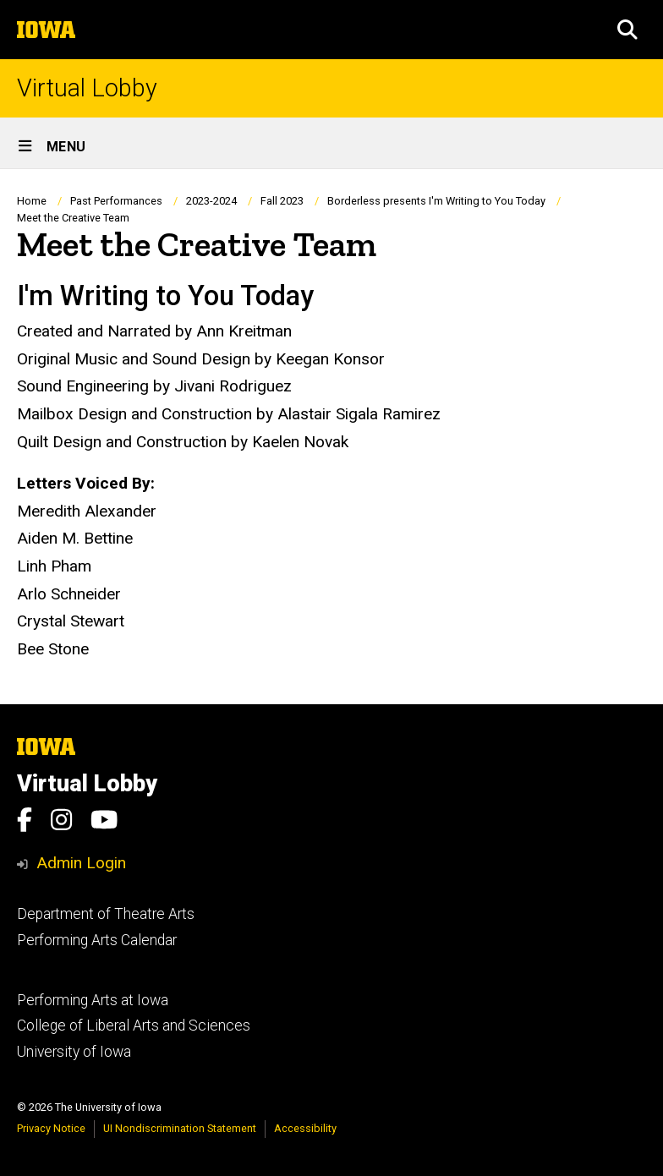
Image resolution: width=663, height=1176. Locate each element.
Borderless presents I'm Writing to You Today (436, 200)
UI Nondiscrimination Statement (179, 1128)
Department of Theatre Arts (106, 913)
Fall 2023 (282, 200)
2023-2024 (211, 200)
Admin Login (81, 862)
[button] (627, 29)
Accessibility (305, 1128)
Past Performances (116, 200)
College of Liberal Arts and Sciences (133, 1025)
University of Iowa (74, 1051)
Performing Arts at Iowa (92, 1000)
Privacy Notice (51, 1128)
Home (32, 200)
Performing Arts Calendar (97, 940)
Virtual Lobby (87, 88)
